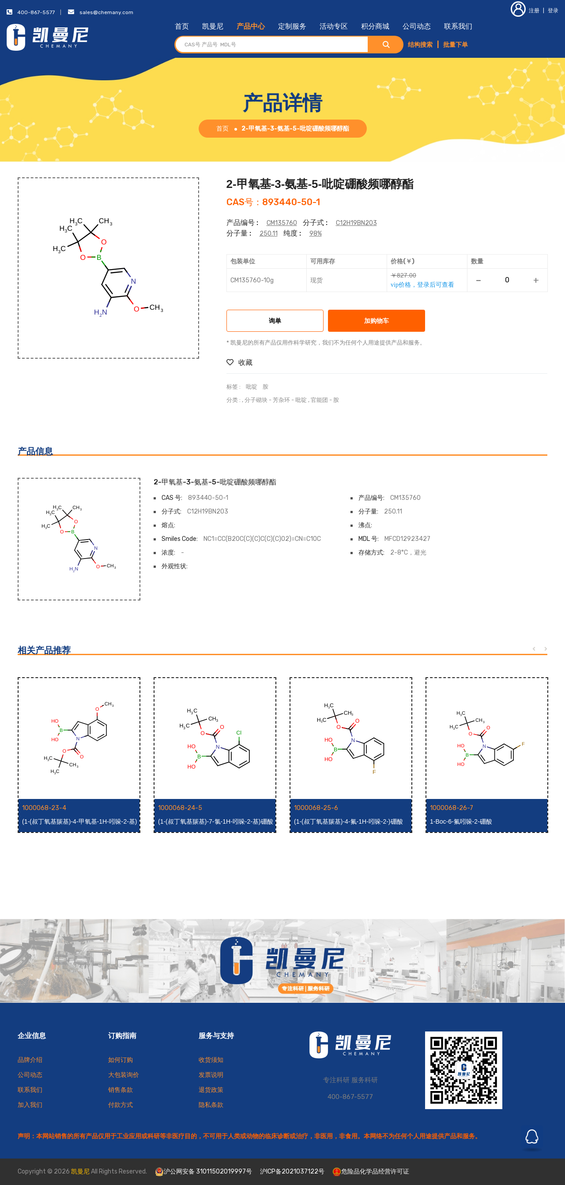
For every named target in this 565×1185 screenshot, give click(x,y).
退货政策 (211, 1090)
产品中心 (251, 26)
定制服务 (292, 26)
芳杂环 (281, 400)
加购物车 (376, 321)
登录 (553, 11)
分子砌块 (256, 400)
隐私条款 (211, 1105)
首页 (182, 26)
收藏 (239, 362)
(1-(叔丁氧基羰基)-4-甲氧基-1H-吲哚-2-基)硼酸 (79, 822)
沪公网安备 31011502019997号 (203, 1171)
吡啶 (251, 386)
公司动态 (417, 26)
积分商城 (375, 26)
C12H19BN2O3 (356, 223)
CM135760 (282, 223)
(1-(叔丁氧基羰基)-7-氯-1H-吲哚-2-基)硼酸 (215, 821)
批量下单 (455, 45)
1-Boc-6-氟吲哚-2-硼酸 (461, 821)
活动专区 (334, 26)
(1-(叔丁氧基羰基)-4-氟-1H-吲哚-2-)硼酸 (348, 821)
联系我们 (458, 26)
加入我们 (30, 1105)
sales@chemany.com (106, 12)
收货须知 (211, 1060)
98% (315, 233)
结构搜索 (420, 45)
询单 (275, 321)
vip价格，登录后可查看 (422, 284)
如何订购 (120, 1060)
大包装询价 (123, 1075)
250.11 (269, 233)
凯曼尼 (212, 26)
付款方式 (120, 1105)
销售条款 (120, 1090)
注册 (525, 11)
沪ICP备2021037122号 (292, 1171)
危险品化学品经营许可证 (370, 1171)
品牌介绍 (30, 1060)
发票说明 (211, 1075)
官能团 (319, 400)
